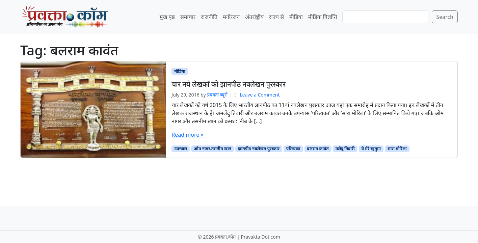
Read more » (187, 134)
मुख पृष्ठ (167, 17)
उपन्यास (180, 149)
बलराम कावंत (317, 149)
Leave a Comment (260, 94)
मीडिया (296, 17)
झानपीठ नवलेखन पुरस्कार (259, 149)
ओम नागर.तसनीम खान (212, 149)
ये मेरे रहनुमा (371, 149)
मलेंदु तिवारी (344, 149)
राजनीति (209, 17)
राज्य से (276, 17)
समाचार (187, 17)
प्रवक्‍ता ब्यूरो (217, 94)
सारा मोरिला (397, 149)
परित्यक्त (293, 149)
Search (444, 17)
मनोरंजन (231, 17)
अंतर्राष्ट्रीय (254, 17)
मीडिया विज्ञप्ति (322, 17)
